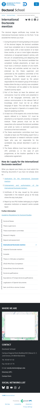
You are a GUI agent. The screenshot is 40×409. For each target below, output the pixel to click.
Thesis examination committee (13, 231)
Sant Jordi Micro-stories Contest (14, 287)
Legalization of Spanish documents (14, 282)
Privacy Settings (27, 407)
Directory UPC (7, 372)
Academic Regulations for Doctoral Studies (16, 215)
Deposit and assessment (11, 240)
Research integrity (9, 235)
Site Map (7, 404)
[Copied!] (37, 20)
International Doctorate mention (14, 245)
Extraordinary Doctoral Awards (13, 268)
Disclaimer (28, 404)
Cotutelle (6, 254)
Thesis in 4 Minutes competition (13, 259)
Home (3, 15)
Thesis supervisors (9, 226)
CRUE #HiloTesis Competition (13, 264)
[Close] (36, 4)
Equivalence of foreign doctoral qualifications (18, 278)
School (13, 10)
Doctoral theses (8, 221)
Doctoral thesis (11, 15)
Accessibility (17, 404)
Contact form (6, 376)
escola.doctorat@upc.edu (16, 368)
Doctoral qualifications (10, 273)
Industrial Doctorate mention (12, 249)
